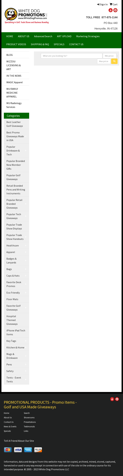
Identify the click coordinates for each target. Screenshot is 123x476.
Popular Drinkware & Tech (13, 150)
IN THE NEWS (13, 75)
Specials (7, 431)
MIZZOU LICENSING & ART (13, 65)
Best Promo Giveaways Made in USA (15, 136)
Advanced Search (43, 36)
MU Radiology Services (13, 105)
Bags (9, 269)
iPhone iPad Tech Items (15, 332)
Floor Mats (12, 299)
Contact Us (8, 422)
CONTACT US (76, 44)
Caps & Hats (13, 275)
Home (6, 413)
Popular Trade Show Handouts (15, 236)
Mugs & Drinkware (12, 355)
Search (27, 413)
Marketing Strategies (88, 36)
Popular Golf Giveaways (13, 177)
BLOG (9, 54)
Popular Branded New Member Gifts (15, 164)
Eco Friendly (13, 292)
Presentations (30, 422)
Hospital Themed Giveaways (12, 320)
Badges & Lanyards (11, 260)
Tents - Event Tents (13, 379)
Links (26, 431)
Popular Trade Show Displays (14, 226)
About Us (8, 417)
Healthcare (12, 245)
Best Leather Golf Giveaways (14, 123)
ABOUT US (23, 36)
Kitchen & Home (15, 347)
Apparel (10, 252)
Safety (9, 371)
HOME (9, 36)
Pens (9, 364)
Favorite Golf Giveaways (13, 307)
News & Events (10, 426)
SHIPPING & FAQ (40, 44)
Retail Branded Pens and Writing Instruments (15, 189)
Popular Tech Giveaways (13, 216)
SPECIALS (59, 44)
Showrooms (29, 417)
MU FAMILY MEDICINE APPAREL (12, 92)
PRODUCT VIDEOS (16, 44)
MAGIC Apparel (14, 82)
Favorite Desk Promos (13, 284)
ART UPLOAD (64, 36)
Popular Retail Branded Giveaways (14, 203)
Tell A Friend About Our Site (19, 440)
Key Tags (11, 340)
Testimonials (29, 426)
